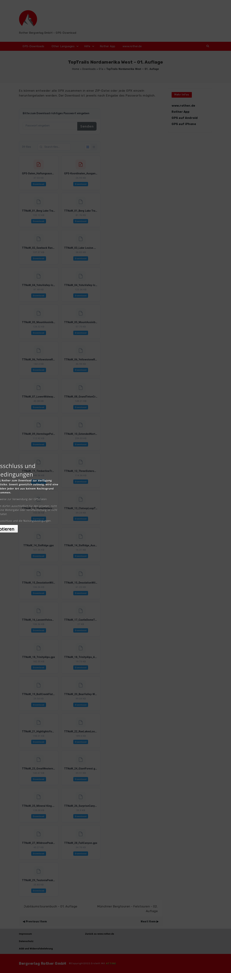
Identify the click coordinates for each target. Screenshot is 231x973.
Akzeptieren (115, 518)
